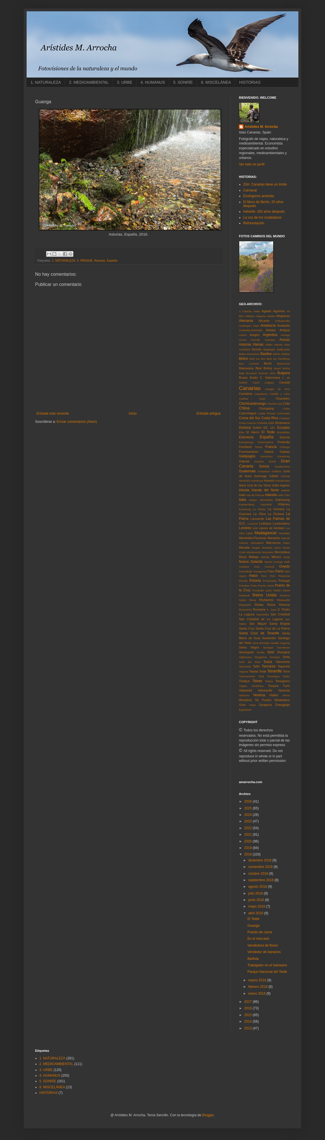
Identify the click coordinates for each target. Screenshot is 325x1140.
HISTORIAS (249, 82)
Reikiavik (244, 595)
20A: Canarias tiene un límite (265, 184)
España (112, 260)
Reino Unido (265, 595)
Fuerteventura (248, 451)
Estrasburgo (246, 442)
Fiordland (245, 447)
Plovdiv (243, 580)
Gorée (272, 461)
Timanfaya (273, 676)
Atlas (287, 344)
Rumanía (259, 609)
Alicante (264, 320)
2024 (248, 815)
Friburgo (285, 447)
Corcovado (283, 413)
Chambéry (283, 398)
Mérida (265, 557)
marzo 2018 (257, 980)
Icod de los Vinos (259, 485)
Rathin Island (281, 590)
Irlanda (244, 490)
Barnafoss (253, 353)
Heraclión (245, 480)
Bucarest (251, 373)
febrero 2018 (258, 987)
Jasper (253, 499)
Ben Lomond (249, 363)
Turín (286, 686)
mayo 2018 (257, 906)
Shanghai (283, 652)
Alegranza (283, 316)
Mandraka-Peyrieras (252, 538)
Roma (271, 604)
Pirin (272, 575)
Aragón (255, 335)
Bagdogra (269, 349)
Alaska (271, 316)
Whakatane (282, 700)
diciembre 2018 (260, 860)
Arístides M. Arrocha (261, 127)
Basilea (265, 354)
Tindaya (244, 681)
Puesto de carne (259, 932)
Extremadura (265, 442)
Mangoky (274, 538)
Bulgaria (283, 373)
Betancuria (283, 363)
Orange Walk (281, 561)
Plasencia (284, 575)
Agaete (266, 311)
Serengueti (246, 652)
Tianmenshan (247, 676)
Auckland (244, 349)
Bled (259, 368)
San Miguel (257, 623)
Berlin (268, 363)
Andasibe (283, 325)
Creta (242, 422)
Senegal (268, 647)
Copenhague (247, 413)
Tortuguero (282, 681)
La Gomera (276, 509)
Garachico (266, 456)
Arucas (284, 340)
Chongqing (266, 408)
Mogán (256, 547)
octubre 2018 (258, 874)
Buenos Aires (267, 373)
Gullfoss (276, 471)
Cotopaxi (284, 418)
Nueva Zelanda (250, 562)
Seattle (275, 643)
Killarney (284, 504)
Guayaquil (264, 471)
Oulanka (244, 566)
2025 (248, 808)
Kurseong (245, 509)
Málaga (253, 557)
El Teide (268, 432)
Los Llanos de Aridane (268, 528)
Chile (286, 403)
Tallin (256, 666)
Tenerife (274, 671)
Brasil (277, 368)
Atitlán (269, 344)
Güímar (285, 476)
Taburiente (283, 661)
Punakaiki (258, 590)
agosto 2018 (258, 887)
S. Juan (271, 609)
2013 (248, 1028)
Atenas (258, 344)
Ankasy (271, 330)
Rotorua (284, 604)
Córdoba (262, 422)
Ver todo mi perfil (251, 164)
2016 (248, 1008)
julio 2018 (256, 893)
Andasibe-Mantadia (250, 330)
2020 (248, 841)
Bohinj (268, 368)
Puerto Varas (266, 585)
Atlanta (278, 344)
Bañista (253, 959)
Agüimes (279, 311)
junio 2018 (256, 900)
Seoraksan (283, 647)
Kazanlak (266, 504)
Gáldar (273, 476)
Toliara (269, 681)
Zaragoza (265, 704)
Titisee (257, 681)
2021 (248, 835)
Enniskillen (283, 432)
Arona (242, 339)
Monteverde (254, 552)
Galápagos (247, 456)
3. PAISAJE (85, 260)
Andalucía (267, 325)
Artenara (269, 339)
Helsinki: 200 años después (264, 212)
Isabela (285, 490)
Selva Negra (249, 647)
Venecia (259, 695)
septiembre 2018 (261, 880)
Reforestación (253, 223)
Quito (268, 590)
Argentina (270, 335)
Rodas (259, 604)
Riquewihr (245, 604)
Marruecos (273, 542)
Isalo (242, 495)
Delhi (271, 422)
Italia (242, 500)
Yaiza (252, 704)
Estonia (285, 437)
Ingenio (285, 485)
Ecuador (283, 428)
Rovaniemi (245, 609)
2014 (248, 1021)
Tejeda (253, 671)
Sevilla (260, 652)
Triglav (243, 686)
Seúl (270, 652)
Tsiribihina (257, 686)
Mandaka (284, 533)
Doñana (245, 428)
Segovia (285, 643)
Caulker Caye (252, 398)
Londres (245, 528)
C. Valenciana (270, 377)
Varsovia (284, 690)
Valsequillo (265, 690)
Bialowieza (246, 368)
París (279, 571)
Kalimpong (282, 499)
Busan (243, 377)
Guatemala (247, 471)
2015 (248, 1015)
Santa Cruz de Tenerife (259, 633)
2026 (248, 801)
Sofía (286, 657)
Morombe (267, 552)
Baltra (242, 353)
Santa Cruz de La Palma (273, 628)
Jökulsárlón (266, 499)
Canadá (284, 382)
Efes (241, 432)
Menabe (244, 547)
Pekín (253, 576)
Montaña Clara (271, 547)
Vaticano (244, 695)
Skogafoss (260, 657)
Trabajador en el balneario (267, 965)
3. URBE (124, 82)
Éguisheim (245, 709)
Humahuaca (282, 480)
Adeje (256, 311)
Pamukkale (245, 571)
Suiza (268, 662)
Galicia (268, 451)
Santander (269, 638)
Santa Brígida (280, 623)
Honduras (257, 480)
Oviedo (284, 566)
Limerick (252, 523)
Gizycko (259, 461)
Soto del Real (249, 661)
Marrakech (257, 542)
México (276, 557)
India (275, 485)
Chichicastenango (252, 404)
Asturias (99, 260)
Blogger (208, 1115)
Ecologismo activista (258, 196)
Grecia (264, 466)
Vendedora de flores (262, 945)
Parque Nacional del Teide (267, 972)
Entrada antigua (208, 413)
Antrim (243, 335)
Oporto (268, 561)
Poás (254, 585)
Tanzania (268, 666)
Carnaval (250, 190)
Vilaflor (274, 695)
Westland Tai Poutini (255, 700)
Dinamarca (282, 422)
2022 (248, 828)
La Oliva (259, 514)
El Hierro (252, 432)
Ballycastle (283, 349)
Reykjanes (266, 600)
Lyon (249, 533)
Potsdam (244, 585)
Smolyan (275, 657)
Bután (254, 377)
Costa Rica (269, 418)
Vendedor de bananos (264, 952)
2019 (248, 848)
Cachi (256, 382)
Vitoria (286, 695)
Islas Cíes (284, 495)
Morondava (282, 552)
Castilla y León (280, 393)
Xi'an (242, 704)
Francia (271, 447)
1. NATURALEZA (46, 82)
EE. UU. (269, 427)
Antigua (284, 330)
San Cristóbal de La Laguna (261, 619)
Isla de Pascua (255, 495)
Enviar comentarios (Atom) (77, 422)
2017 (248, 1002)
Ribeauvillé (283, 600)
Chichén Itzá (274, 403)
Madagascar (266, 533)
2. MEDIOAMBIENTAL (89, 82)
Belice (243, 359)
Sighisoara (245, 657)
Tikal (261, 676)
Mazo (286, 542)
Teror (286, 671)
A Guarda (245, 311)
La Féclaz (259, 509)
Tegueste (283, 666)
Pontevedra (270, 580)
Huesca (269, 480)
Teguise (243, 671)
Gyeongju (260, 476)
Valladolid (245, 690)
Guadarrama (282, 466)
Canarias (250, 388)
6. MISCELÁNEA (216, 82)
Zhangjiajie (282, 704)
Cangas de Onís (277, 389)
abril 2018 (256, 913)
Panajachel (260, 571)
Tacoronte (245, 666)
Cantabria (245, 393)
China (244, 408)
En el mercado (258, 939)
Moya (242, 557)
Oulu (257, 566)
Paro (271, 571)
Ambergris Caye (249, 325)
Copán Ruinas (267, 413)
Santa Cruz (247, 628)
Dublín (257, 427)
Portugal (284, 580)
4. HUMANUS (152, 82)
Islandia (271, 495)
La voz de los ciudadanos (262, 217)
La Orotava (276, 514)
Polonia (255, 581)
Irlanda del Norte (265, 490)
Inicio (133, 413)
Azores (257, 349)
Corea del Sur (249, 418)
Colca (286, 408)
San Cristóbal (280, 614)
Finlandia (283, 442)
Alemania (246, 321)
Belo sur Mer (257, 358)
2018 (248, 854)
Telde (262, 671)
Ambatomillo (282, 320)
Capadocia (261, 393)
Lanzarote (257, 518)
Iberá (242, 485)
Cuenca (251, 422)
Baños (277, 353)
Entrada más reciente (53, 413)
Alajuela (261, 316)
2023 (248, 821)
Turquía (273, 686)
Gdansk (244, 461)
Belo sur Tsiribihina (278, 358)
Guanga (253, 926)
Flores (258, 447)
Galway (285, 451)
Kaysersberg (246, 504)
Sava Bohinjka (261, 643)
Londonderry (281, 523)
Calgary (269, 382)
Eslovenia (246, 437)
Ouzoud (269, 566)
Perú (264, 575)
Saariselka (262, 614)
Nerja (286, 557)
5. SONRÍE (183, 82)
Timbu (286, 676)
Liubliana (265, 523)
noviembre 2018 (260, 867)
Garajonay (283, 456)
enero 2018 (257, 993)
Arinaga (285, 335)
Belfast (286, 353)
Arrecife (255, 339)
